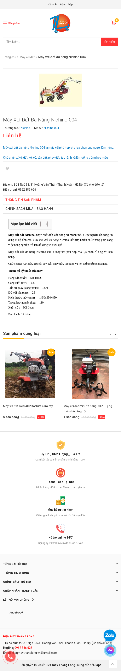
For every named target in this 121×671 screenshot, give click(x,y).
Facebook (16, 612)
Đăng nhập (66, 4)
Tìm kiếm (109, 41)
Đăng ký (53, 4)
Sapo (98, 665)
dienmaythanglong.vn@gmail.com (34, 652)
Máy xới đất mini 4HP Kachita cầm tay (28, 406)
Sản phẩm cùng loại (22, 333)
